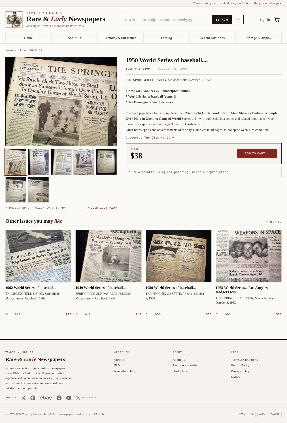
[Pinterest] (32, 397)
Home (28, 38)
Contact (119, 359)
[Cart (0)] (277, 19)
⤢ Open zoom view (101, 208)
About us (179, 359)
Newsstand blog (125, 371)
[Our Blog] (86, 397)
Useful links (180, 371)
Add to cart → (257, 153)
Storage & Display (258, 38)
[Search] (222, 19)
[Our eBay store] (46, 397)
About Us (74, 38)
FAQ (117, 365)
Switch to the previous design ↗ (262, 3)
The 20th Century (159, 138)
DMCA (235, 376)
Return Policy (240, 365)
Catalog (166, 38)
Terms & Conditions (244, 359)
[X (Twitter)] (23, 397)
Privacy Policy (240, 371)
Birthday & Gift (120, 38)
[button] (61, 101)
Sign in (265, 19)
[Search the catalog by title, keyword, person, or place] (167, 19)
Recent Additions (212, 38)
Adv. (238, 19)
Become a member (186, 365)
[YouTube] (69, 397)
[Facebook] (59, 397)
